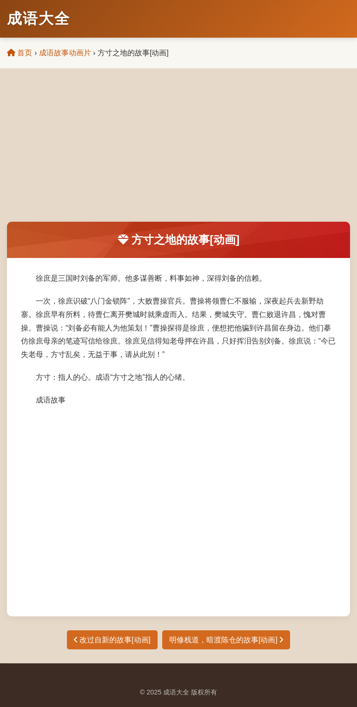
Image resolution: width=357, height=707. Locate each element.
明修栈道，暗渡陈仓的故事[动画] (226, 640)
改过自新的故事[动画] (112, 640)
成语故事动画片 (65, 53)
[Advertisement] (178, 152)
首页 (19, 53)
